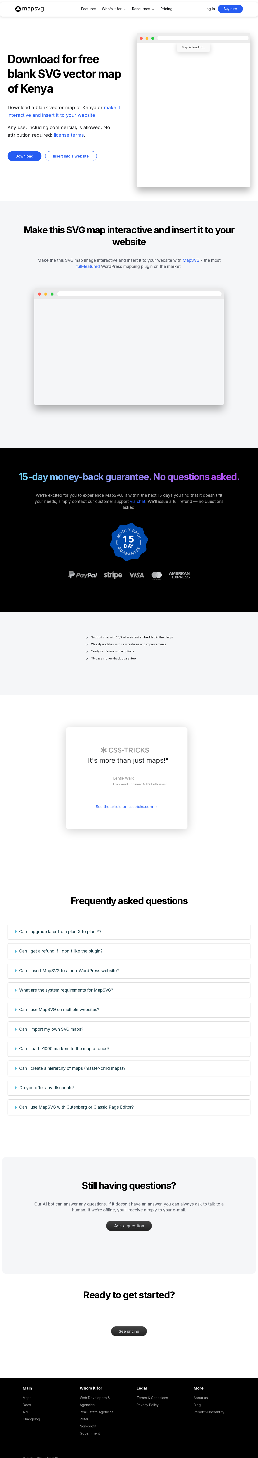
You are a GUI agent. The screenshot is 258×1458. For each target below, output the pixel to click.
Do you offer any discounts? (47, 1087)
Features (88, 9)
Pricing (166, 9)
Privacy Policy (148, 1405)
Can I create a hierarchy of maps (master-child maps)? (72, 1068)
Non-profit (88, 1426)
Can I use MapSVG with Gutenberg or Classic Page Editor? (76, 1107)
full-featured (88, 266)
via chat (137, 501)
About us (201, 1398)
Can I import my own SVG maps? (51, 1029)
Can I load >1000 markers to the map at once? (64, 1048)
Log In (210, 9)
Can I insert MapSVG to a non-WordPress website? (69, 970)
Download (24, 156)
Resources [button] (141, 9)
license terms (69, 135)
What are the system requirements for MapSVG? (66, 990)
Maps (27, 1398)
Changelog (31, 1419)
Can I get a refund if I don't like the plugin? (60, 950)
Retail (84, 1419)
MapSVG (191, 260)
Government (90, 1433)
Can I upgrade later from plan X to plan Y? (60, 931)
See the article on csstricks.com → (127, 806)
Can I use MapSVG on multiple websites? (59, 1009)
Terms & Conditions (152, 1398)
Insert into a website (71, 156)
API (25, 1412)
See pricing (129, 1331)
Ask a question (129, 1225)
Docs (27, 1405)
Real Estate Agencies (97, 1412)
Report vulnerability (209, 1412)
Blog (197, 1405)
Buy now (230, 9)
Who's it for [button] (112, 9)
